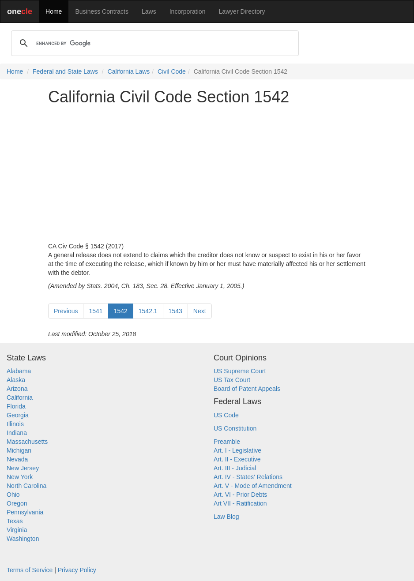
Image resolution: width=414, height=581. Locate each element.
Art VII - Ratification (240, 503)
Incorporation (187, 11)
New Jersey (23, 468)
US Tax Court (232, 379)
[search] (153, 43)
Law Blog (226, 516)
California (20, 397)
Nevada (17, 459)
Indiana (17, 432)
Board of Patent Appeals (247, 388)
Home (53, 11)
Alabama (19, 371)
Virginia (17, 529)
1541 (95, 311)
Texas (15, 521)
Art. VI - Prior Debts (240, 494)
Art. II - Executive (237, 459)
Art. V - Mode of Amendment (253, 485)
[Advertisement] (207, 174)
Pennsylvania (25, 512)
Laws (149, 11)
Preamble (227, 441)
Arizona (17, 388)
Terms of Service (30, 570)
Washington (23, 538)
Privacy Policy (77, 570)
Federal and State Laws (65, 71)
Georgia (18, 415)
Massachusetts (27, 441)
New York (20, 476)
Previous (66, 311)
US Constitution (235, 428)
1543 (175, 311)
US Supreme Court (240, 371)
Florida (16, 406)
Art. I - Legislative (237, 450)
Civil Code (172, 71)
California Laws (129, 71)
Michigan (19, 450)
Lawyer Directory (241, 11)
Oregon (17, 503)
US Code (226, 415)
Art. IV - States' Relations (248, 476)
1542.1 (148, 311)
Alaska (16, 379)
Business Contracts (101, 11)
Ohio (13, 494)
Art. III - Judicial (235, 468)
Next (199, 311)
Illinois (15, 423)
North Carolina (26, 485)
